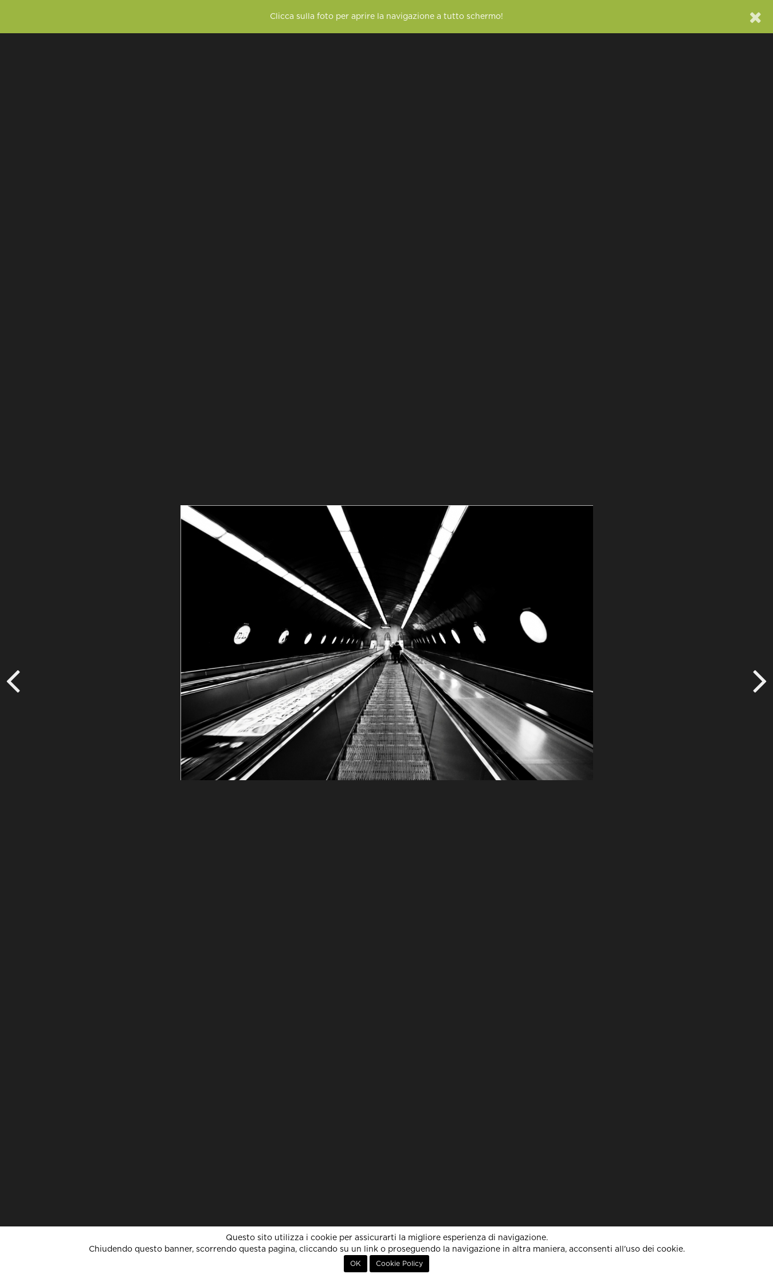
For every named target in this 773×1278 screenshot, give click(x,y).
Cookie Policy (399, 1263)
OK (355, 1263)
